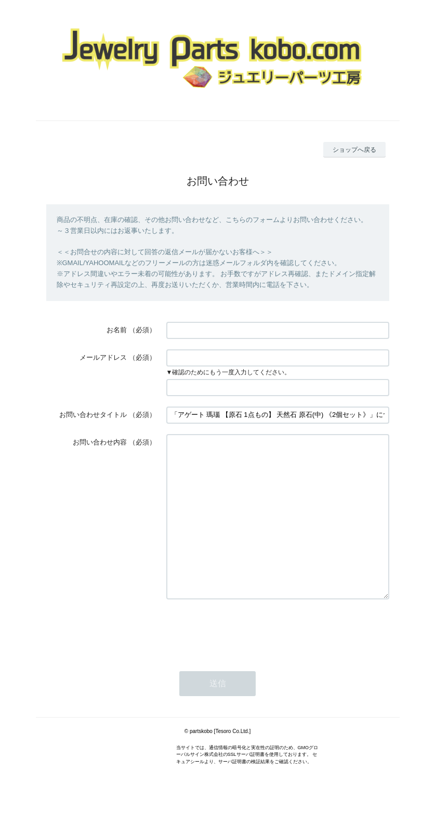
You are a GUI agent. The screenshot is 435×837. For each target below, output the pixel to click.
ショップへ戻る (354, 149)
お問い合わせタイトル (93, 414)
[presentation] (245, 661)
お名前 (117, 330)
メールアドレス (103, 357)
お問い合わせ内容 (100, 442)
